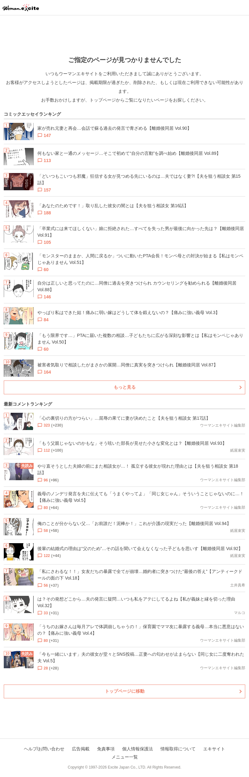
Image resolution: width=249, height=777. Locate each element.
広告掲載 (80, 748)
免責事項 (106, 748)
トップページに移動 (124, 691)
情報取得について (178, 748)
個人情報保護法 (137, 748)
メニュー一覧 (124, 756)
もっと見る (125, 387)
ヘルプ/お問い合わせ (44, 748)
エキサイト (214, 748)
